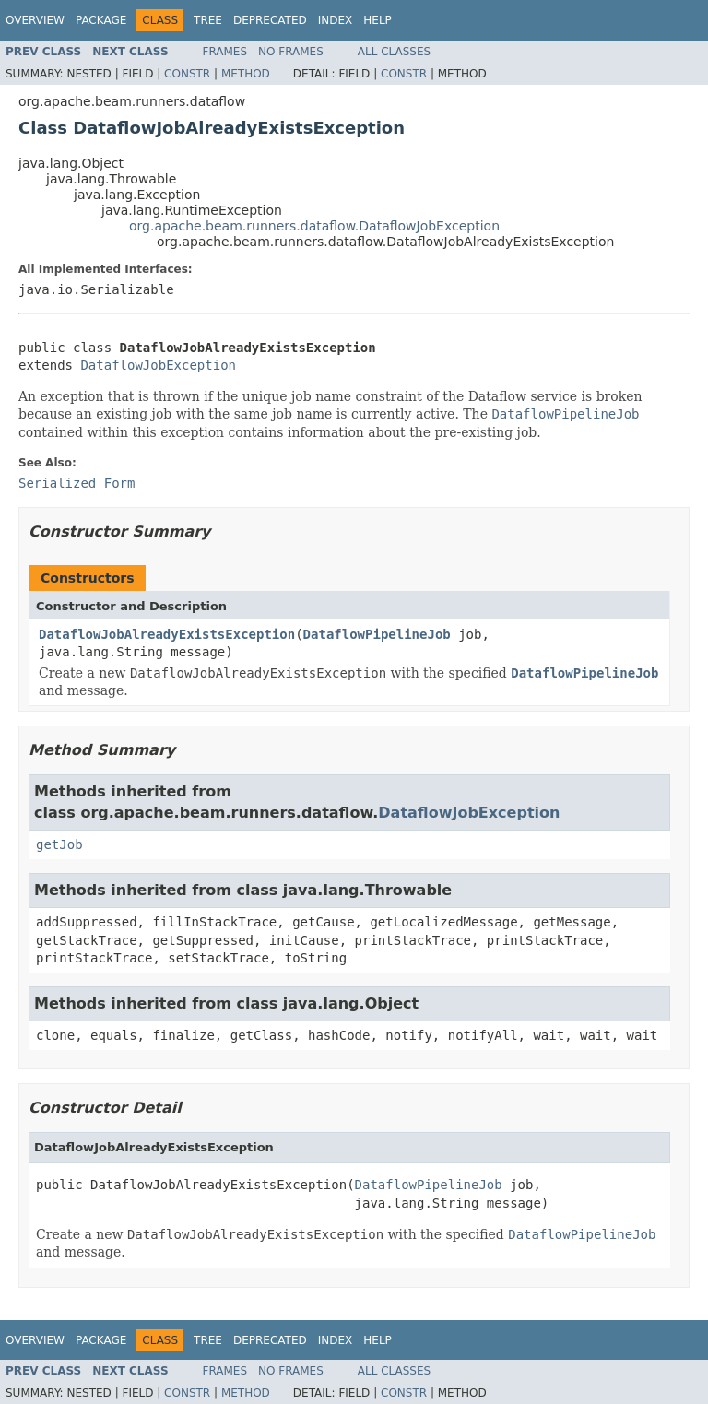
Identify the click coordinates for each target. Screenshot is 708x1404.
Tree (208, 20)
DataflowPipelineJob (377, 634)
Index (335, 20)
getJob (59, 844)
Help (377, 20)
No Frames (291, 51)
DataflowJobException (158, 365)
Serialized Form (76, 483)
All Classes (394, 51)
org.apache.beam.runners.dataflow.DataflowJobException (314, 225)
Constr (187, 73)
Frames (225, 51)
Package (101, 20)
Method (245, 73)
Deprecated (270, 20)
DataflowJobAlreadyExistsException (167, 634)
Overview (35, 20)
